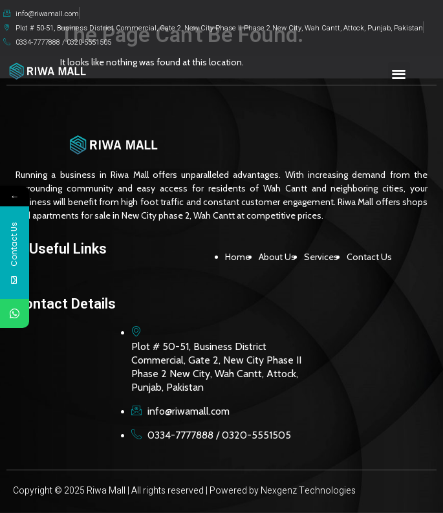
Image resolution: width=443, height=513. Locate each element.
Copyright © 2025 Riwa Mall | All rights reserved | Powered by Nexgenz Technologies (184, 490)
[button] (399, 73)
